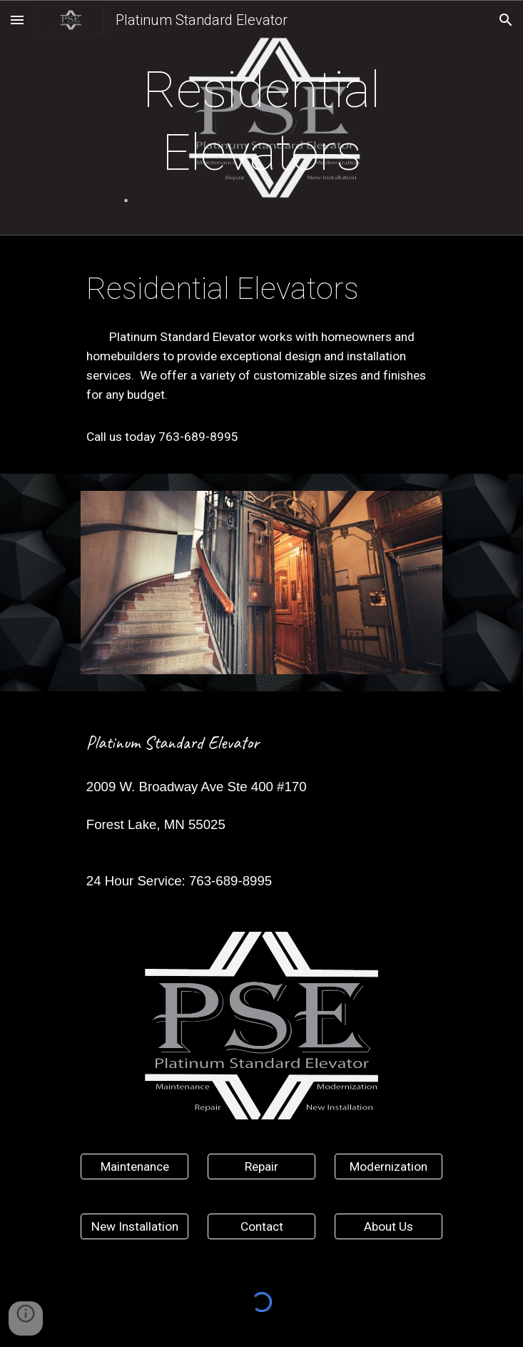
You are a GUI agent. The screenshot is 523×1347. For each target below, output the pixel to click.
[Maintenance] (134, 1167)
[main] (261, 121)
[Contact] (261, 1226)
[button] (17, 19)
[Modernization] (388, 1167)
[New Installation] (134, 1226)
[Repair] (261, 1167)
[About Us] (388, 1226)
